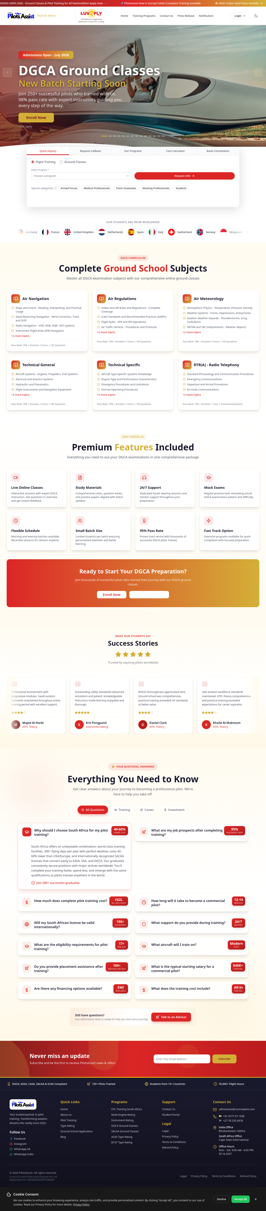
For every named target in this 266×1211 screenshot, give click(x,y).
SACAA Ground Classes (125, 1131)
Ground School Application (76, 1131)
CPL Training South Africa (126, 1109)
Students (181, 188)
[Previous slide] (7, 72)
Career (147, 810)
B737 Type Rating (121, 1142)
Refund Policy (170, 1147)
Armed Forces (69, 188)
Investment (174, 810)
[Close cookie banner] (255, 1199)
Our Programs (133, 151)
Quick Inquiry (48, 152)
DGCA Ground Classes (124, 1125)
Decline (221, 1199)
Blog (63, 1137)
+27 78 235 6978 (233, 1120)
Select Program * (40, 170)
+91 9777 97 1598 (233, 1116)
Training (122, 810)
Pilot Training (68, 1120)
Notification (206, 16)
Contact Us (166, 16)
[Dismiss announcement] (261, 3)
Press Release (186, 16)
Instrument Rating (122, 1120)
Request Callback (90, 151)
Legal (165, 1131)
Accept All (240, 1199)
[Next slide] (258, 72)
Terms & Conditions (174, 1142)
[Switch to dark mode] (256, 16)
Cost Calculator (175, 151)
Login (240, 16)
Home (124, 16)
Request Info (185, 176)
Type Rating (67, 1125)
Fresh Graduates (126, 188)
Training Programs (144, 16)
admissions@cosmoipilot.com (237, 1109)
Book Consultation (218, 151)
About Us (65, 1114)
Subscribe (224, 1059)
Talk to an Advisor (171, 1017)
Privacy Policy (81, 1204)
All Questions (92, 810)
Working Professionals (155, 188)
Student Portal (171, 1114)
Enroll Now (36, 117)
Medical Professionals (97, 188)
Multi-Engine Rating (123, 1114)
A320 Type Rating (121, 1137)
